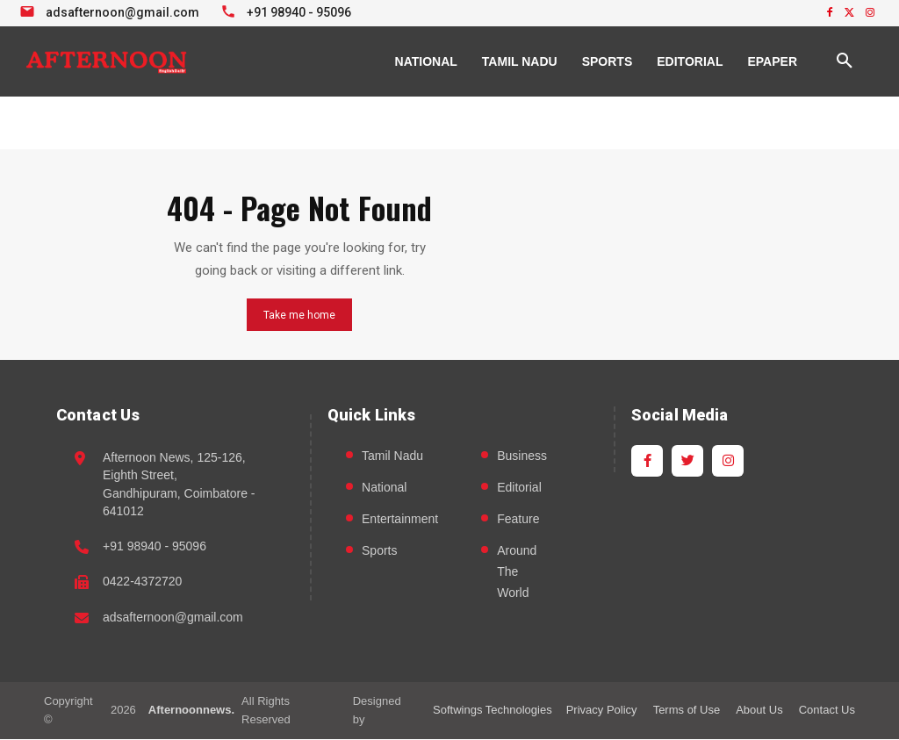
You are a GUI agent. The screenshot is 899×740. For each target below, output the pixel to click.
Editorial (519, 487)
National (384, 487)
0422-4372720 (142, 581)
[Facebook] (647, 461)
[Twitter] (687, 461)
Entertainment (400, 519)
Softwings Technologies (492, 709)
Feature (518, 519)
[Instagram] (728, 461)
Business (522, 456)
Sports (379, 550)
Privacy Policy (601, 709)
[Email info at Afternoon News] (112, 10)
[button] (844, 61)
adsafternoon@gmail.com (173, 617)
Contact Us (827, 709)
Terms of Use (687, 709)
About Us (759, 709)
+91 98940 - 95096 (154, 546)
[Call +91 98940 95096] (288, 10)
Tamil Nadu (392, 456)
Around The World (516, 571)
